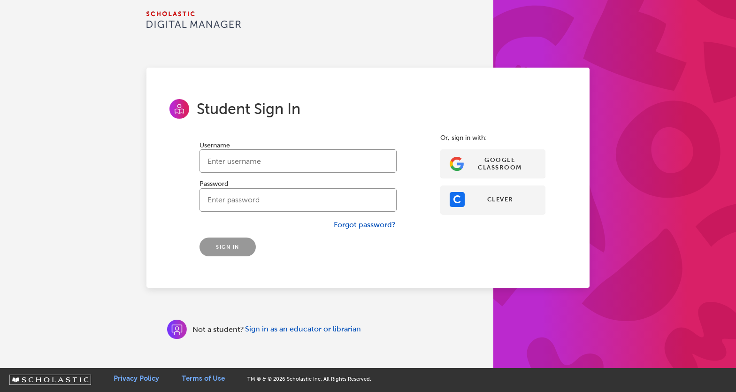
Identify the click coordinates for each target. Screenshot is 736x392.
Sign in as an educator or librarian (303, 329)
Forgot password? (365, 225)
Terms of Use (203, 378)
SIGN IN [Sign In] (227, 247)
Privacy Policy (136, 378)
